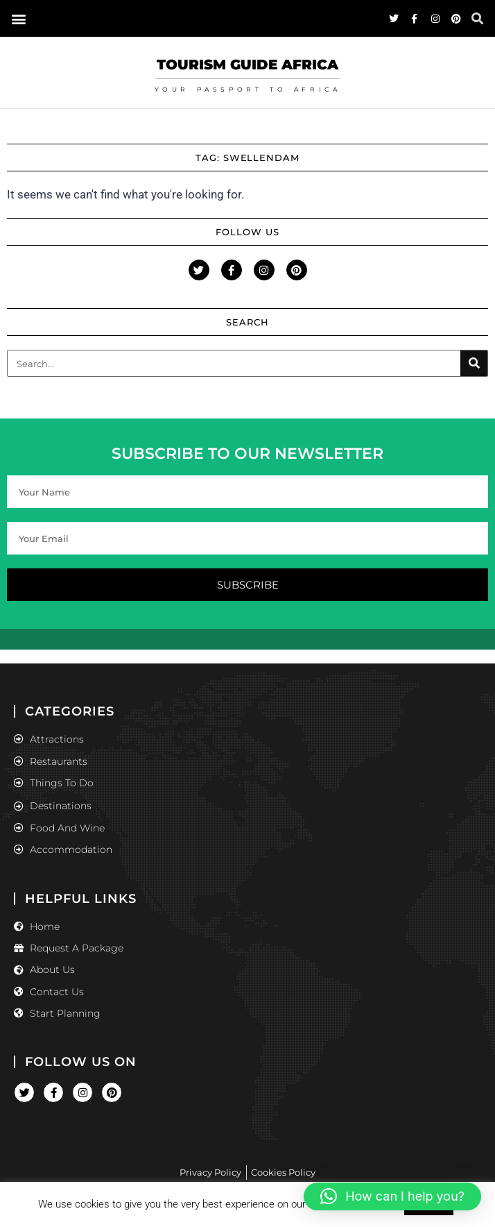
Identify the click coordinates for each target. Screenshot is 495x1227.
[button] (392, 1196)
